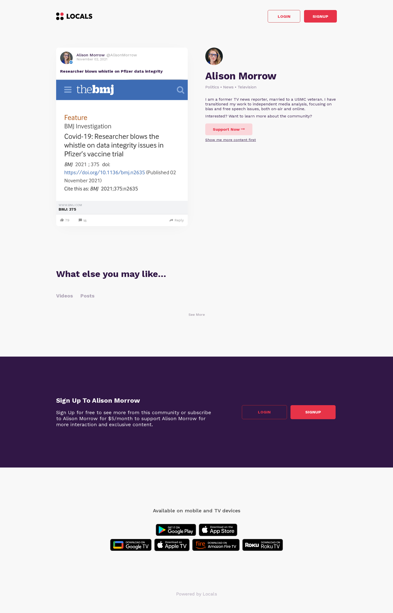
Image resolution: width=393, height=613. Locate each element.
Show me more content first (230, 141)
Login (265, 17)
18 (83, 222)
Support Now (229, 130)
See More (196, 316)
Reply (177, 222)
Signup (314, 17)
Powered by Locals (196, 595)
